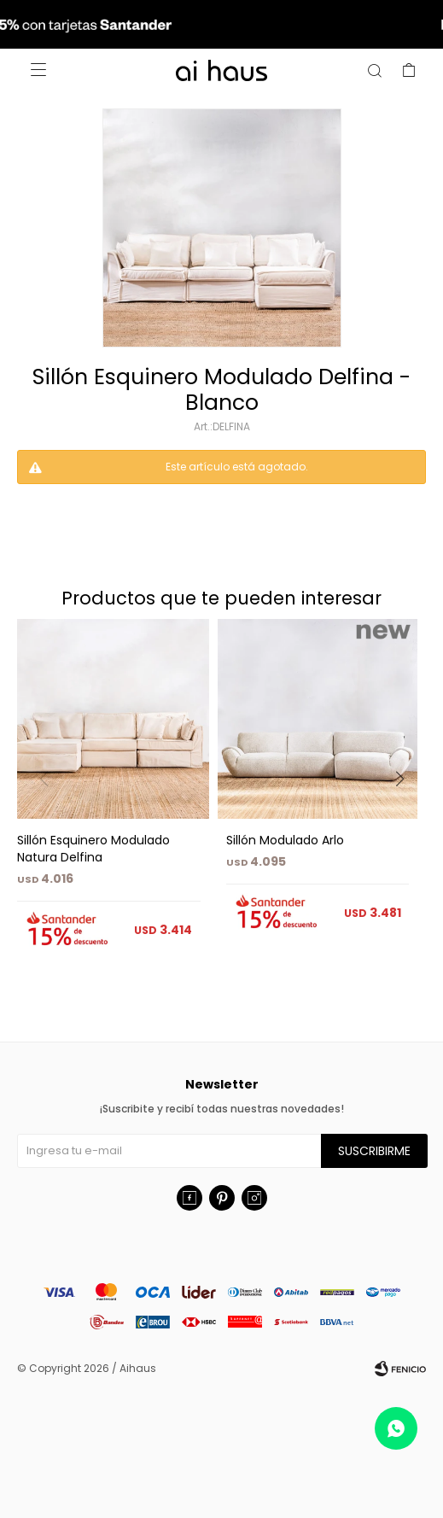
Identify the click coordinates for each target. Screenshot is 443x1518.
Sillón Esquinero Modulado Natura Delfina (93, 849)
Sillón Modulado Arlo (285, 840)
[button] (405, 813)
